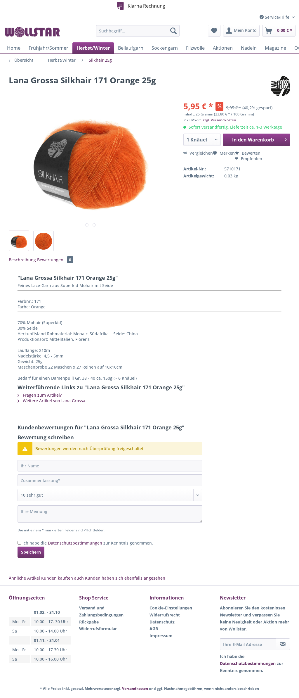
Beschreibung (22, 259)
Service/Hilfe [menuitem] (275, 17)
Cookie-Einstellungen (171, 608)
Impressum (161, 635)
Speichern (31, 552)
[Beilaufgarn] (130, 47)
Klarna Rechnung (141, 5)
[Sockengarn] (164, 47)
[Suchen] (173, 31)
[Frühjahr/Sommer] (48, 47)
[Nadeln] (249, 47)
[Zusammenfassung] (110, 480)
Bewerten (247, 153)
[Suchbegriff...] (138, 31)
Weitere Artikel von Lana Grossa (51, 400)
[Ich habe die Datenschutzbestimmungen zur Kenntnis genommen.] (19, 543)
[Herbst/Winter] (93, 47)
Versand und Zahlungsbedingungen (101, 611)
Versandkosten (135, 688)
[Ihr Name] (110, 465)
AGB (154, 628)
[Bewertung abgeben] (110, 495)
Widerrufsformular (98, 628)
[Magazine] (275, 47)
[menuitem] (138, 33)
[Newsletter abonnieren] (283, 644)
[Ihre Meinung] (110, 514)
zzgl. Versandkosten (219, 120)
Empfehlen (248, 158)
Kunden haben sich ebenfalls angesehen (125, 578)
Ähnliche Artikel (24, 578)
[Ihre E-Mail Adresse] (248, 644)
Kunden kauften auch (62, 578)
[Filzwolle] (195, 47)
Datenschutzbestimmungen (75, 543)
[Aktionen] (223, 47)
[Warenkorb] (278, 31)
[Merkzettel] (214, 31)
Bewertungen (55, 259)
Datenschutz (162, 622)
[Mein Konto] (241, 31)
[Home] (14, 47)
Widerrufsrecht (165, 615)
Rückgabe (89, 622)
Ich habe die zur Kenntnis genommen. (87, 543)
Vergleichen (198, 153)
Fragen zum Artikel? (40, 395)
